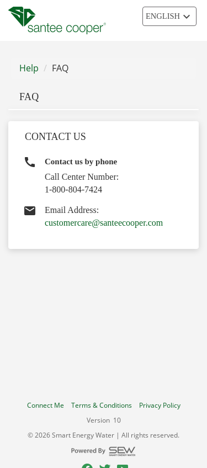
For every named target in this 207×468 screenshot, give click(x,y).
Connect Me (45, 405)
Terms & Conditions (101, 405)
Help (29, 68)
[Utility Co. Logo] (57, 20)
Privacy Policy (160, 405)
